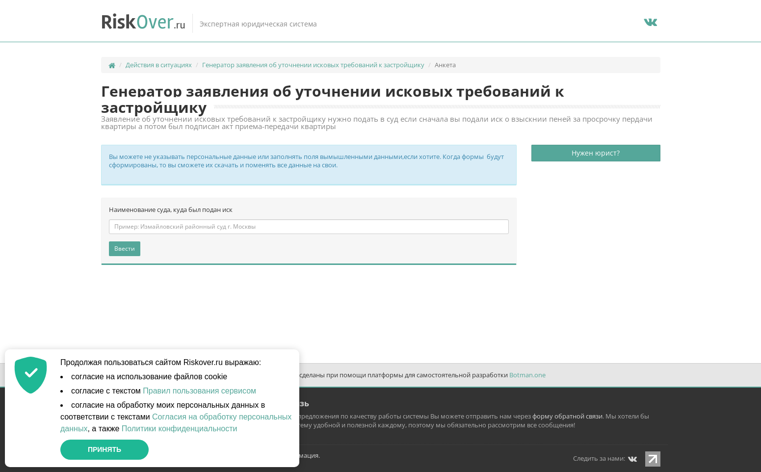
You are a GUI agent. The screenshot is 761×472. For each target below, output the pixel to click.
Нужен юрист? (596, 152)
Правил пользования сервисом (199, 391)
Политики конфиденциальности (179, 428)
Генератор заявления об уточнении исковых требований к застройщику (313, 64)
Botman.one (527, 374)
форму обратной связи (567, 416)
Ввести (124, 248)
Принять (104, 449)
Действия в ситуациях (159, 64)
